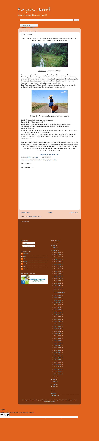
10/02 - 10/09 (58, 280)
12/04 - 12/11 (58, 259)
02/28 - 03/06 (58, 355)
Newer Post (25, 213)
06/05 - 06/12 (58, 324)
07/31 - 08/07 (58, 305)
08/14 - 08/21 (58, 300)
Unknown (25, 269)
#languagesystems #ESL (49, 160)
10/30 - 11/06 (58, 271)
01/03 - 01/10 (58, 374)
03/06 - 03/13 (58, 352)
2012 (54, 384)
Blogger (53, 401)
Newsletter (54, 393)
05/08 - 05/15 (58, 333)
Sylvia (24, 266)
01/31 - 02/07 (58, 364)
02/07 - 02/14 (58, 362)
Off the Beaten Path (59, 292)
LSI (24, 258)
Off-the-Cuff (57, 290)
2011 (54, 386)
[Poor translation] (6, 414)
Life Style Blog (55, 395)
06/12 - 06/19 (58, 321)
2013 (54, 381)
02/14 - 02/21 (58, 359)
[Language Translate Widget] (29, 25)
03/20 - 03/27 (58, 347)
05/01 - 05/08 (58, 336)
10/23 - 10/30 (58, 273)
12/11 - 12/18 (58, 257)
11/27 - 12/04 (58, 261)
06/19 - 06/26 (58, 319)
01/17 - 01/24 (58, 369)
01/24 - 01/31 (58, 366)
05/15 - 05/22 (58, 331)
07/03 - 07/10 (58, 314)
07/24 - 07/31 (58, 307)
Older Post (74, 213)
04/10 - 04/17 (58, 343)
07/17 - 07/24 (58, 309)
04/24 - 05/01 (58, 338)
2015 (54, 377)
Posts (24, 243)
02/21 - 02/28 (58, 357)
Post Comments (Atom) (35, 216)
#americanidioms (37, 160)
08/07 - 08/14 (58, 302)
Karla (24, 256)
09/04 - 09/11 (58, 288)
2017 (54, 247)
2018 (54, 245)
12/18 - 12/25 (58, 254)
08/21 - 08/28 (58, 297)
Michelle (25, 261)
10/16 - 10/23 (58, 276)
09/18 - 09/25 (58, 283)
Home (50, 213)
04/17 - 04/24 (58, 340)
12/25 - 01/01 (58, 252)
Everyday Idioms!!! (34, 10)
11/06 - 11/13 (58, 269)
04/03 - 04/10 (58, 345)
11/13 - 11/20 (58, 266)
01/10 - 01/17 (58, 371)
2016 (54, 250)
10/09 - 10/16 (58, 278)
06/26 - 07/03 (58, 317)
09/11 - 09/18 (58, 285)
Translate (31, 27)
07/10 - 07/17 (58, 312)
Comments (25, 246)
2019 (54, 243)
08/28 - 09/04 (58, 295)
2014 (54, 379)
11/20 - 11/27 (58, 264)
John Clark (26, 253)
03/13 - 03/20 (58, 350)
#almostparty (28, 160)
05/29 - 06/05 (58, 326)
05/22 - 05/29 (58, 328)
